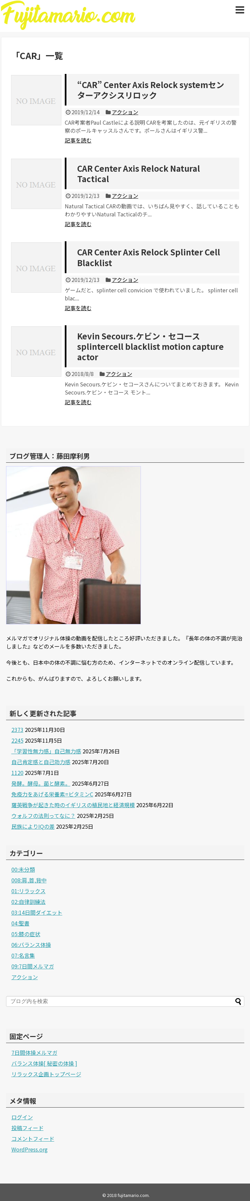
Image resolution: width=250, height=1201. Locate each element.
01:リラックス (28, 891)
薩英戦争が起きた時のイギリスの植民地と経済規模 (73, 805)
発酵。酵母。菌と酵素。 (40, 783)
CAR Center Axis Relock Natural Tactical (138, 173)
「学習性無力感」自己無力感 (46, 751)
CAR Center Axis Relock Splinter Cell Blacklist (148, 257)
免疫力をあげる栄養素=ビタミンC (52, 794)
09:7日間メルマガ (32, 966)
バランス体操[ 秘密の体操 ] (44, 1063)
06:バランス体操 (31, 945)
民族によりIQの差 (33, 826)
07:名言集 (23, 955)
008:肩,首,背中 (29, 880)
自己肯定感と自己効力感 (40, 762)
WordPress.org (29, 1149)
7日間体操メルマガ (34, 1052)
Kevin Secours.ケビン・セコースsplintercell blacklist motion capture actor (150, 346)
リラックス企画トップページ (46, 1074)
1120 (17, 773)
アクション (125, 112)
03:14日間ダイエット (36, 912)
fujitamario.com (133, 1195)
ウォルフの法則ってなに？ (43, 816)
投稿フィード (27, 1128)
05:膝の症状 (25, 934)
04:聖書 (20, 923)
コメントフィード (32, 1138)
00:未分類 (23, 869)
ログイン (22, 1117)
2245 (17, 740)
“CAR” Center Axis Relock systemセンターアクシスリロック (150, 90)
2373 (17, 730)
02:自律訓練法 (28, 902)
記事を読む (78, 140)
